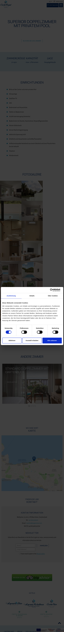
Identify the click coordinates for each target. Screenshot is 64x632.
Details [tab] (32, 296)
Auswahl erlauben (32, 340)
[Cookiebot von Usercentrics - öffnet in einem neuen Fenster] (53, 289)
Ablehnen (12, 340)
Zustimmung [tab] (11, 296)
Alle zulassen (52, 340)
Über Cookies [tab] (53, 296)
